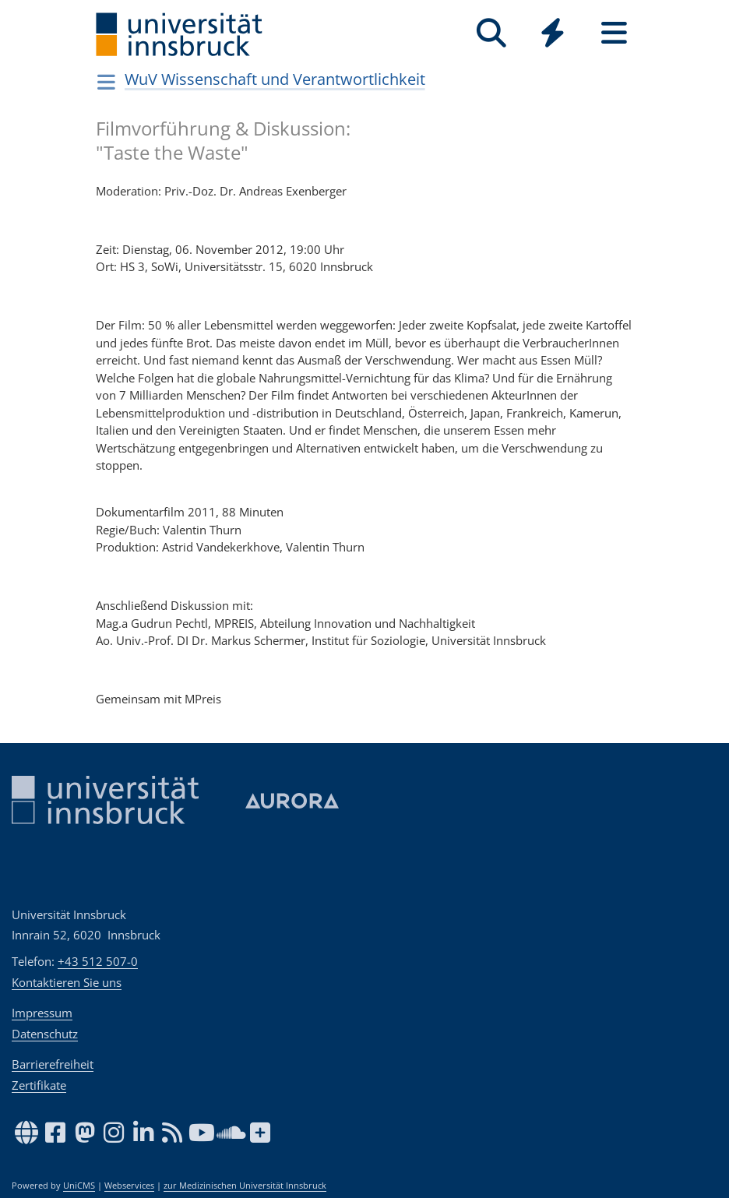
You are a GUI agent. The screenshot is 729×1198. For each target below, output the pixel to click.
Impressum (42, 1012)
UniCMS (79, 1185)
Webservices (129, 1185)
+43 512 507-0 (98, 961)
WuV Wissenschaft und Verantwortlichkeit (275, 79)
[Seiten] (614, 33)
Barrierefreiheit (52, 1064)
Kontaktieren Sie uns (67, 982)
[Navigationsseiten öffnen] (106, 82)
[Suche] (491, 33)
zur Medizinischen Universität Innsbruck (245, 1185)
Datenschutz (45, 1033)
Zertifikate (39, 1085)
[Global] (552, 34)
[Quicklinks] (552, 33)
